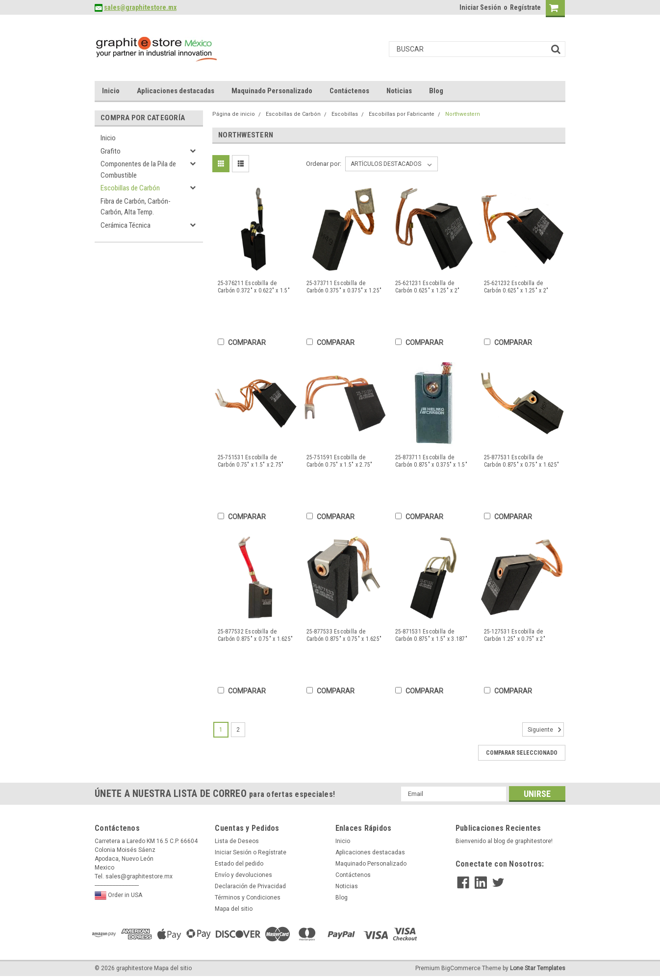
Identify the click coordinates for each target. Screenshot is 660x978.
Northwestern (462, 114)
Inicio (111, 90)
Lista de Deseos (237, 841)
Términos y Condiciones (247, 897)
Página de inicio (233, 114)
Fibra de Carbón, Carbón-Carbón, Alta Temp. (136, 207)
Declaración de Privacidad (250, 886)
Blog (436, 90)
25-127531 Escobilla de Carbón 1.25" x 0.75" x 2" (514, 635)
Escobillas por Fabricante (401, 114)
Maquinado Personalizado (271, 90)
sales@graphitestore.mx (140, 7)
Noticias (399, 90)
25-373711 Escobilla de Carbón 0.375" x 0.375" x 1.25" (344, 287)
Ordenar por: (323, 163)
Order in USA (118, 895)
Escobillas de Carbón (130, 188)
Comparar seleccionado (522, 752)
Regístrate (525, 7)
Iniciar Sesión (480, 7)
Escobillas (344, 114)
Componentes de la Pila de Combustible (138, 169)
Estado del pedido (239, 863)
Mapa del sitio (234, 908)
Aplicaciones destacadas (175, 90)
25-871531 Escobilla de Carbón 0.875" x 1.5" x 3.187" (431, 635)
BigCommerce (461, 968)
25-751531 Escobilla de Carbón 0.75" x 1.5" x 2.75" (251, 461)
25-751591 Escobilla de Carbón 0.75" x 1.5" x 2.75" (339, 461)
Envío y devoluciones (243, 875)
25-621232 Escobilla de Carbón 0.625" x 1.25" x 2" (516, 287)
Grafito (111, 151)
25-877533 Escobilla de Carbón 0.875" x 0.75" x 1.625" (344, 635)
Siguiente (546, 730)
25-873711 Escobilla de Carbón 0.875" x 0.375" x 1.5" (431, 461)
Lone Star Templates (537, 968)
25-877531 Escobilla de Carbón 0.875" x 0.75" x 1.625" (521, 461)
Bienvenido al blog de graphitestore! (504, 841)
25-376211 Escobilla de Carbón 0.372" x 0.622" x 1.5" (254, 287)
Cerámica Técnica (126, 225)
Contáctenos (349, 90)
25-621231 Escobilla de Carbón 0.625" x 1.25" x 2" (427, 287)
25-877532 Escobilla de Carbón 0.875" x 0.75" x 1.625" (255, 635)
